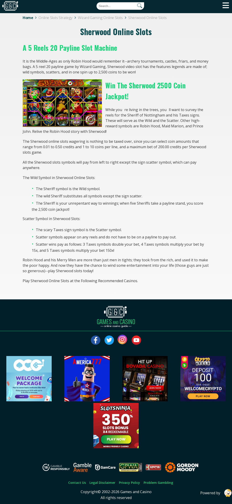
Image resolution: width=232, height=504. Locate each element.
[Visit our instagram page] (123, 340)
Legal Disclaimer (102, 482)
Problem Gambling (158, 482)
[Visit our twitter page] (109, 340)
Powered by (216, 493)
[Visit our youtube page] (136, 340)
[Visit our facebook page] (95, 340)
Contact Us (77, 482)
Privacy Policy (129, 482)
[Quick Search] (120, 6)
